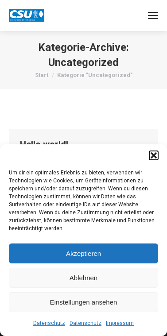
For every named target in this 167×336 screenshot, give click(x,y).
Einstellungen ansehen (83, 302)
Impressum (120, 323)
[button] (153, 155)
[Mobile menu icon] (153, 15)
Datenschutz (49, 323)
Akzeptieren (83, 253)
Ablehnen (83, 278)
